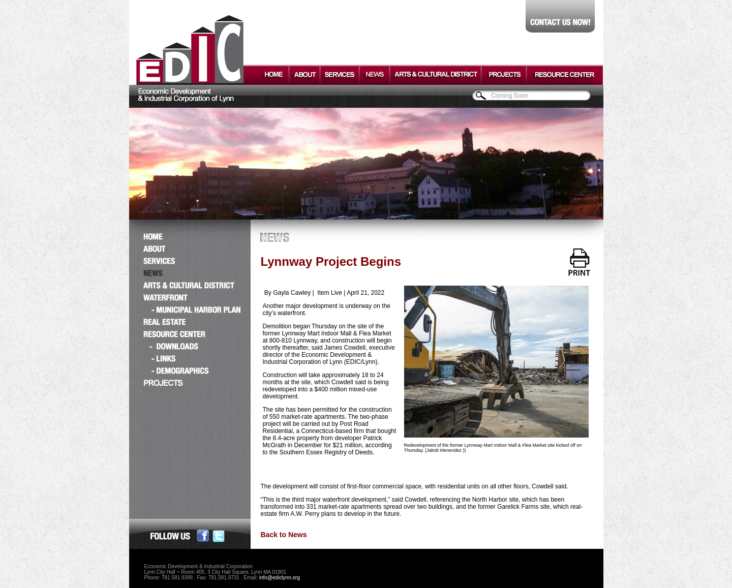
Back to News (284, 535)
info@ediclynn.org (279, 577)
